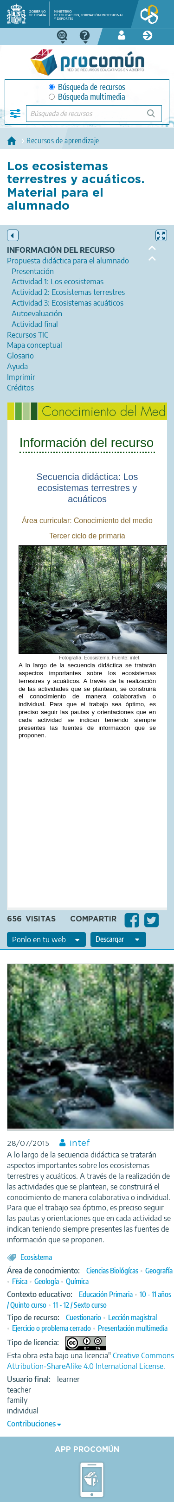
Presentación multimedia (133, 1328)
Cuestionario (83, 1317)
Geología (46, 1281)
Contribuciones (31, 1423)
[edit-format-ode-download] (118, 939)
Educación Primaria (106, 1294)
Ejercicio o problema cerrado (51, 1328)
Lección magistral (132, 1317)
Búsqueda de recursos (87, 87)
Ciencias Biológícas (112, 1270)
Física (19, 1281)
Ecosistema (36, 1257)
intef (80, 1143)
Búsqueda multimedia (87, 97)
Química (77, 1281)
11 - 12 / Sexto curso (80, 1305)
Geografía (159, 1270)
